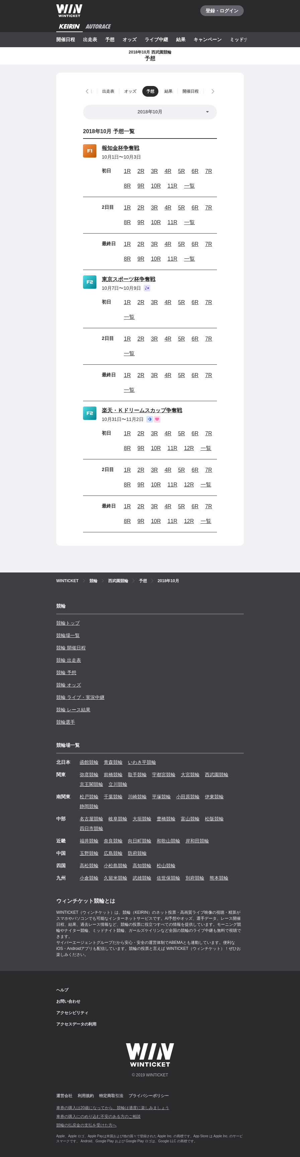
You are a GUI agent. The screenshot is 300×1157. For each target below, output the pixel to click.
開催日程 (65, 39)
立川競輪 (117, 784)
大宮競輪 (190, 774)
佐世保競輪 (168, 878)
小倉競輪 (89, 878)
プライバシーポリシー (149, 1095)
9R (140, 186)
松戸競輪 (89, 796)
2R (140, 171)
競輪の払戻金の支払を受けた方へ (86, 1125)
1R (127, 171)
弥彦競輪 (89, 774)
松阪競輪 (214, 818)
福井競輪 (89, 840)
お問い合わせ (68, 1001)
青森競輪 (113, 762)
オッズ (130, 39)
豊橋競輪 (166, 818)
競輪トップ (68, 623)
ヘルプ (62, 990)
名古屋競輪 (91, 818)
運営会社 (64, 1095)
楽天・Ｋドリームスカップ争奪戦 (142, 410)
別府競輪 (194, 878)
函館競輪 (89, 762)
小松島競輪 (115, 865)
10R (156, 186)
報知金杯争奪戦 (120, 148)
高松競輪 (89, 865)
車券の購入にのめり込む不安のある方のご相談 (98, 1116)
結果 (180, 39)
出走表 (90, 39)
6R (195, 171)
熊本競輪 (219, 878)
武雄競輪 (142, 878)
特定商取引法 (111, 1095)
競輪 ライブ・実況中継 (80, 697)
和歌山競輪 (168, 840)
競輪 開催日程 (71, 647)
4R (167, 171)
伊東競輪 (214, 796)
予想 (110, 39)
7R (208, 171)
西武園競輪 (216, 774)
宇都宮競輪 (163, 774)
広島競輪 (113, 853)
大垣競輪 (142, 818)
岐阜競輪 (117, 818)
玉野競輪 (89, 853)
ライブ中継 (156, 39)
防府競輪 (137, 853)
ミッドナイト (244, 39)
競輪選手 (65, 722)
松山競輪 (166, 865)
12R (189, 448)
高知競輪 (142, 865)
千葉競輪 (113, 796)
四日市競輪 (91, 828)
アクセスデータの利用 (76, 1024)
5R (181, 171)
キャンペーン (208, 39)
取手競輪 (137, 774)
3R (154, 171)
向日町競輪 (139, 840)
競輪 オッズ (68, 685)
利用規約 (86, 1095)
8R (127, 186)
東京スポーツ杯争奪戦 (128, 279)
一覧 (189, 186)
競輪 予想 (66, 672)
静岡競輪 (89, 806)
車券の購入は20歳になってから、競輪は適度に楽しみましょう (112, 1107)
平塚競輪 (161, 796)
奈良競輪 (113, 840)
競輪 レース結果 (73, 709)
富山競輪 (190, 818)
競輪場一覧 (68, 635)
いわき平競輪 (142, 762)
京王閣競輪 (91, 784)
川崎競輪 (137, 796)
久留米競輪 (115, 878)
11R (172, 186)
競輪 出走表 (68, 660)
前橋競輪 (113, 774)
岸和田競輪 (197, 840)
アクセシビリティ (72, 1012)
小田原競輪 (188, 796)
